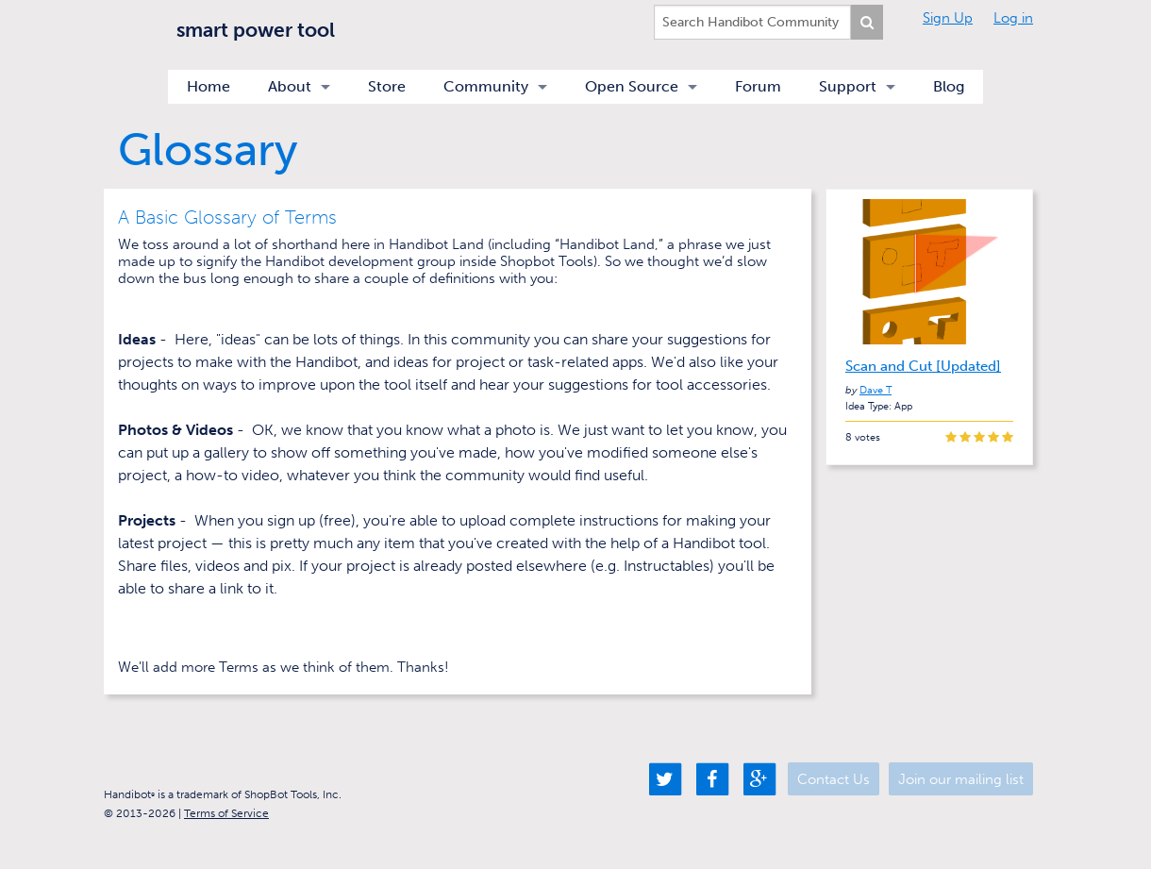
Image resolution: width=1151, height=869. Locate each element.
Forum (758, 86)
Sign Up (948, 17)
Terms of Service (226, 813)
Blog (948, 86)
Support (847, 86)
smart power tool (255, 30)
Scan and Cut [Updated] (923, 366)
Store (387, 86)
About (289, 86)
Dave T (875, 390)
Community (485, 86)
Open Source (631, 86)
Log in (1013, 17)
